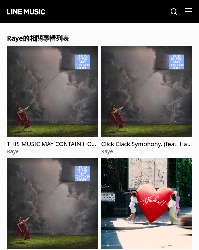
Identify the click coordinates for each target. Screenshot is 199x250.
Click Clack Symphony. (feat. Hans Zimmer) (146, 144)
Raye (13, 151)
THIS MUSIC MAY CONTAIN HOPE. (51, 144)
